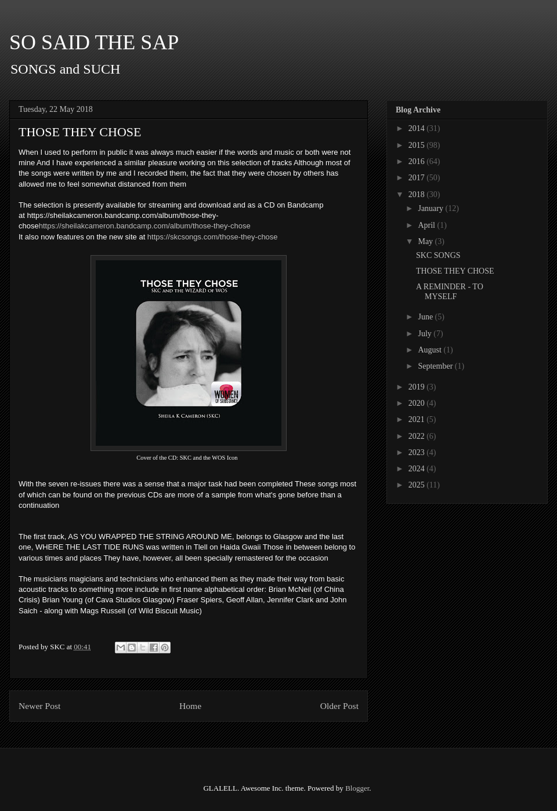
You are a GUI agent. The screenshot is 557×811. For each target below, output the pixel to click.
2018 (417, 194)
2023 (417, 452)
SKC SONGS (438, 255)
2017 (417, 177)
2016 (417, 161)
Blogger (357, 788)
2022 (417, 436)
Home (190, 706)
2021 (417, 419)
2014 (417, 128)
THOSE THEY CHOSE (455, 271)
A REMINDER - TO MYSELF (449, 291)
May (426, 241)
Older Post (339, 706)
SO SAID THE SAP (94, 42)
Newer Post (39, 706)
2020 (417, 403)
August (430, 350)
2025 (417, 485)
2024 (417, 468)
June (426, 316)
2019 (417, 387)
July (425, 333)
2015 (417, 145)
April (427, 225)
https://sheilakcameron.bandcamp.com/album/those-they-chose (145, 225)
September (436, 366)
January (431, 208)
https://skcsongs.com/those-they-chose (212, 236)
